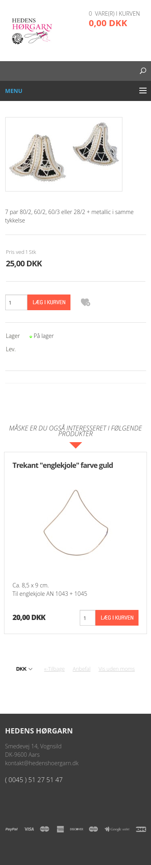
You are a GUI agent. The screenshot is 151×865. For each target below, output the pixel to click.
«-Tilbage (54, 668)
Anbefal (82, 668)
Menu (14, 91)
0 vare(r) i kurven (114, 13)
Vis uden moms (117, 668)
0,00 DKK (108, 22)
